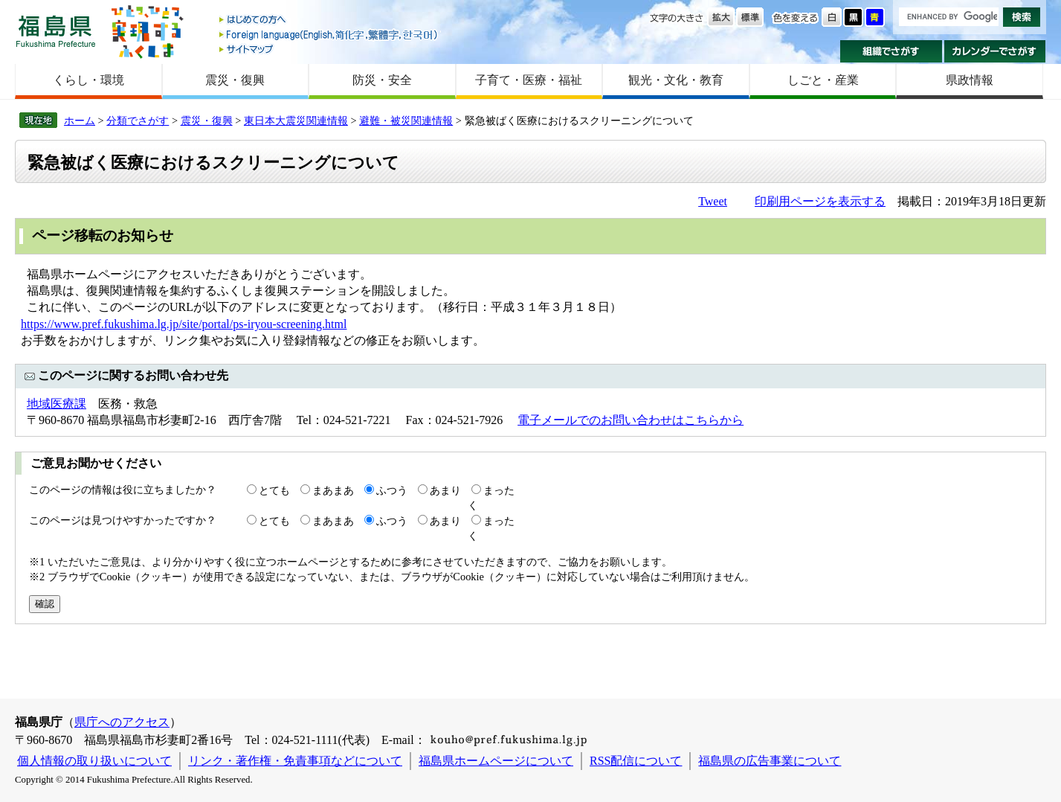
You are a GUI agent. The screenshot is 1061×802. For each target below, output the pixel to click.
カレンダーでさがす (995, 51)
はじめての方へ (329, 20)
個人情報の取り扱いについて (94, 760)
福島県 (56, 30)
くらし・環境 (88, 80)
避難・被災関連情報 (406, 120)
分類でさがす (137, 120)
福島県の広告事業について (769, 760)
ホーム (79, 120)
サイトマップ (329, 49)
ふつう (391, 490)
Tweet (712, 201)
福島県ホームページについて (496, 760)
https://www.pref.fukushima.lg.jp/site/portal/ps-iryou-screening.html (183, 324)
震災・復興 (235, 80)
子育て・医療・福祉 (528, 80)
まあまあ (333, 490)
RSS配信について (636, 760)
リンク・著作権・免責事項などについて (295, 760)
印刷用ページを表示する (820, 201)
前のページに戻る (814, 672)
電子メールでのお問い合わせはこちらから (630, 420)
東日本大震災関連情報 (296, 120)
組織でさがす (891, 51)
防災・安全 (382, 80)
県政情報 (969, 80)
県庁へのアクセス (122, 722)
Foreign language (329, 35)
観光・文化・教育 (675, 80)
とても (274, 490)
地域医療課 (56, 403)
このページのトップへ (971, 672)
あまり (445, 490)
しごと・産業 (823, 80)
